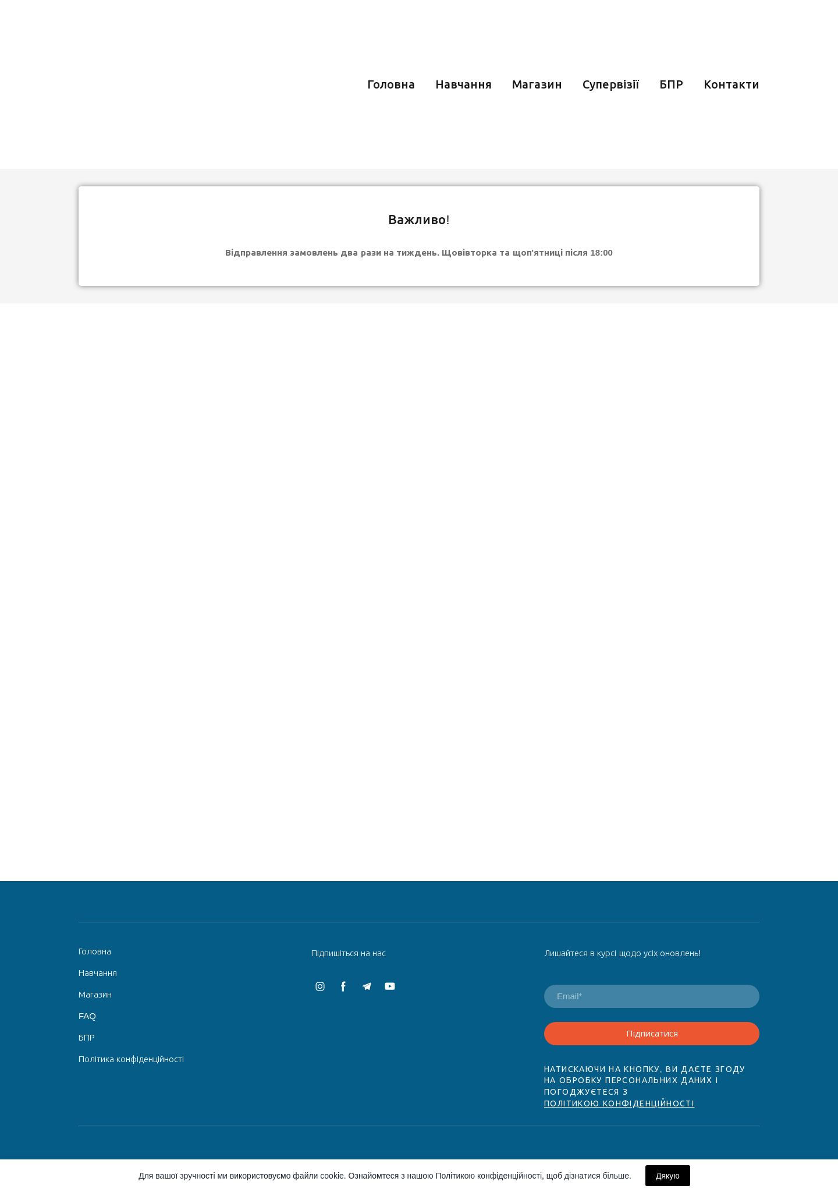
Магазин (537, 84)
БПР (671, 84)
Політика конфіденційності (131, 1059)
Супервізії (611, 84)
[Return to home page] (173, 84)
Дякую (668, 1175)
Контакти (731, 84)
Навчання (463, 84)
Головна (391, 84)
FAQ (87, 1016)
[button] (320, 986)
